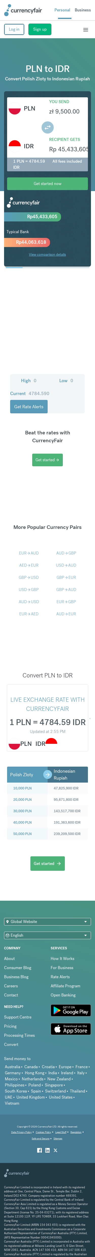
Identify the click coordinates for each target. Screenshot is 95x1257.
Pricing (10, 1026)
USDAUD (66, 565)
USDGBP (29, 589)
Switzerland (55, 1091)
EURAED (29, 614)
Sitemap (57, 1138)
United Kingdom (30, 1097)
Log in (14, 29)
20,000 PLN (22, 799)
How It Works (62, 958)
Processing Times (19, 1035)
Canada (31, 1066)
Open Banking (63, 995)
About (9, 958)
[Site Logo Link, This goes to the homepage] (23, 10)
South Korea (16, 1091)
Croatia (48, 1066)
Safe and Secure (40, 1138)
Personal (62, 10)
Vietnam (12, 1103)
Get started (47, 460)
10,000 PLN (22, 788)
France (81, 1066)
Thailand (77, 1091)
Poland (34, 1085)
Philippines (14, 1085)
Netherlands (32, 1079)
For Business (62, 967)
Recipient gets (64, 139)
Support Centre (17, 1017)
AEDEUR (29, 565)
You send (59, 101)
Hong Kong (34, 1073)
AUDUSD (29, 601)
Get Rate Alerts (28, 407)
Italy (81, 1073)
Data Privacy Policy (21, 1132)
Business (83, 10)
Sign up (40, 29)
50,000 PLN (22, 833)
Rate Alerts (60, 976)
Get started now (48, 183)
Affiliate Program (65, 986)
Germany (13, 1073)
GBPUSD (29, 577)
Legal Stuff (60, 1132)
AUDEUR (66, 614)
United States (60, 1097)
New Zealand (59, 1079)
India (52, 1073)
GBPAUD (66, 589)
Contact (11, 995)
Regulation (76, 1132)
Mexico (11, 1079)
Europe (65, 1066)
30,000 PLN (22, 811)
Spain (36, 1091)
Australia (12, 1066)
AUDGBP (66, 553)
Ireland (67, 1073)
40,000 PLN (22, 822)
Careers (11, 986)
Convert (11, 1044)
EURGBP (66, 601)
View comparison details (47, 254)
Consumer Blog (17, 967)
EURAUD (29, 553)
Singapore (54, 1085)
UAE (8, 1097)
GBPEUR (66, 577)
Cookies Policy (43, 1132)
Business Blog (16, 976)
